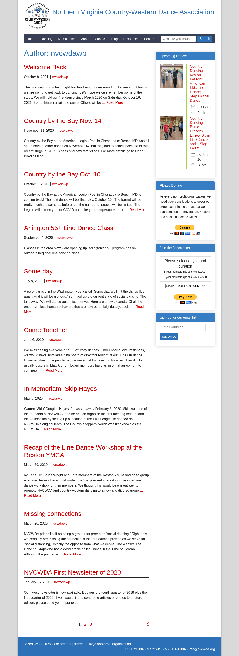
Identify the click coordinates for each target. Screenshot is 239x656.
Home (31, 39)
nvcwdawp (60, 77)
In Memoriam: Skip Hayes (60, 388)
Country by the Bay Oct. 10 (62, 174)
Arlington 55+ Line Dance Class (68, 227)
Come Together (45, 329)
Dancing (46, 39)
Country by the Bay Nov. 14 (62, 120)
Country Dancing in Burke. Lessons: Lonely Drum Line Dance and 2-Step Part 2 (200, 133)
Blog (114, 39)
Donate (149, 39)
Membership (67, 39)
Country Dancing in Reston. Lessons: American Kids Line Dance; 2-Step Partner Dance (199, 83)
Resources (131, 39)
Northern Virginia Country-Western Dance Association (133, 12)
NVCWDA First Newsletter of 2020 (72, 572)
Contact (100, 39)
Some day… (41, 271)
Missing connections (52, 513)
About (85, 39)
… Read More (112, 102)
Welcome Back (45, 67)
